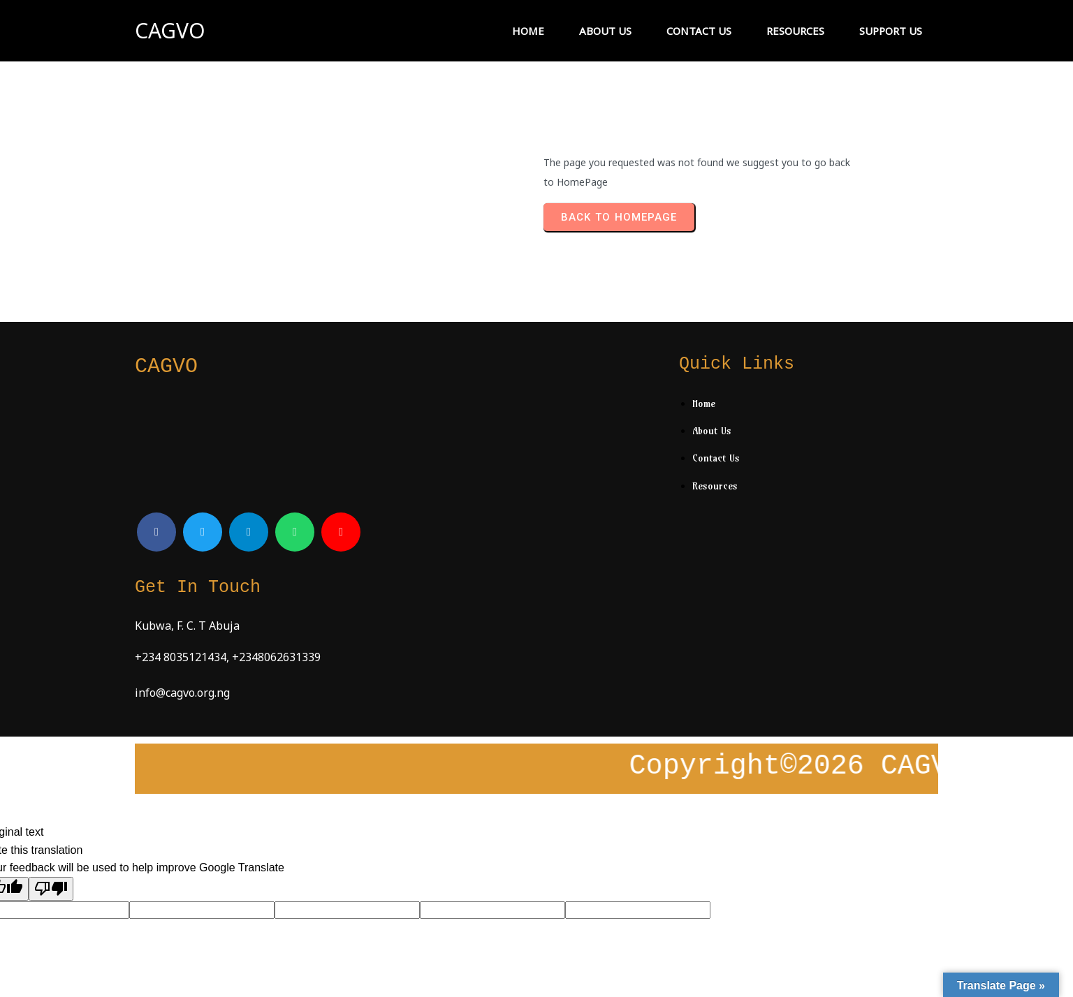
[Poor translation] (51, 785)
